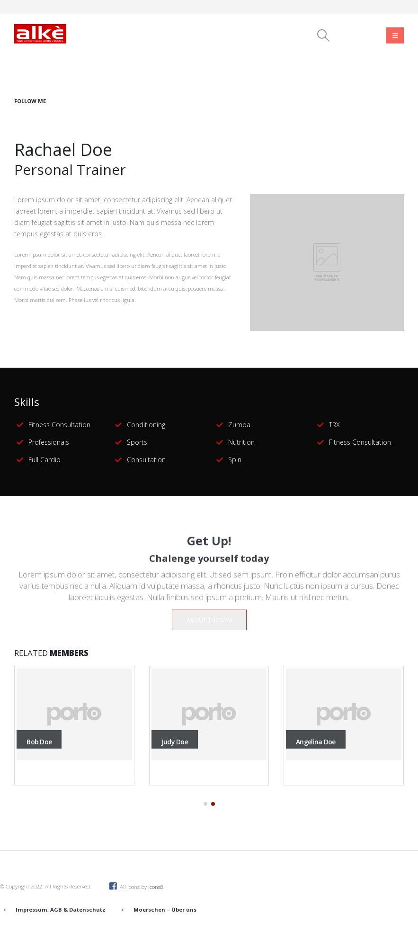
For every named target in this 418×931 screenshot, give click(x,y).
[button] (323, 35)
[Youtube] (360, 35)
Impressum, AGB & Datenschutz (61, 909)
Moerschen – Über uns (164, 909)
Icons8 (155, 886)
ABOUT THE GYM (209, 626)
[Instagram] (373, 35)
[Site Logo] (40, 33)
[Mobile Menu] (395, 35)
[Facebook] (347, 35)
